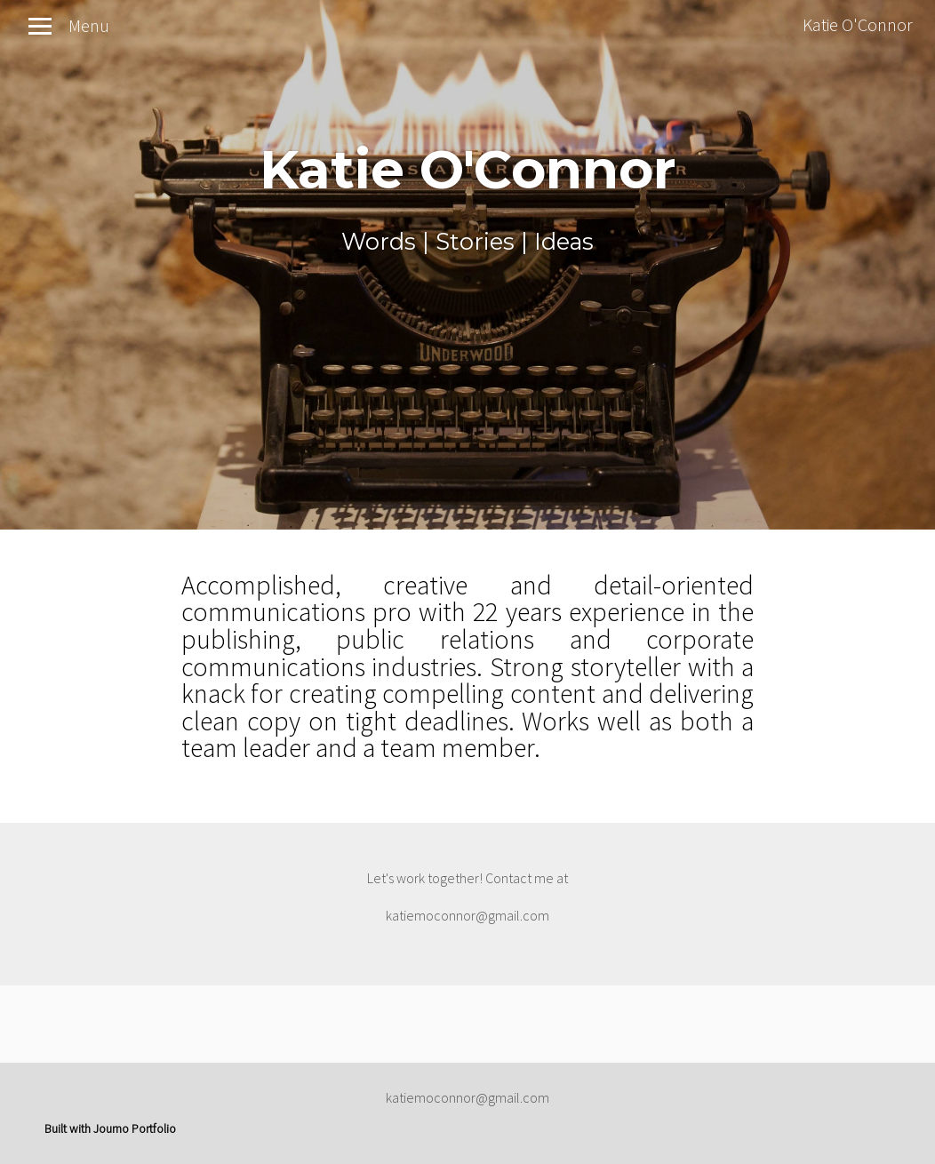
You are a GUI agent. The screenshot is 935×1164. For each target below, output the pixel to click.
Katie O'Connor (858, 24)
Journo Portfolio (134, 1128)
